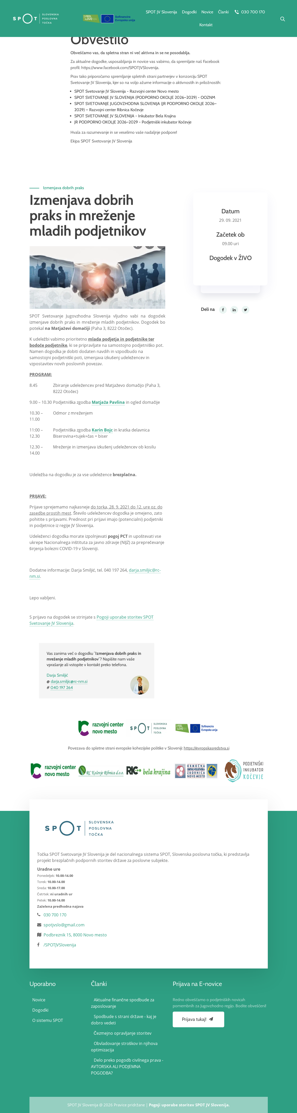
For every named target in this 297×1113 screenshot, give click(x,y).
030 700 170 (249, 11)
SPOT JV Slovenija (161, 11)
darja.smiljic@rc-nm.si (69, 681)
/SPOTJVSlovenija (60, 945)
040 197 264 (61, 687)
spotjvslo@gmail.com (64, 925)
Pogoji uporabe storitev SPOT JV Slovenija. (189, 1104)
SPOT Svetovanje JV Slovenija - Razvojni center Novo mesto (126, 91)
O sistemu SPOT (47, 1020)
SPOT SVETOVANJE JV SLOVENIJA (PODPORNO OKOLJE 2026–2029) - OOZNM (144, 97)
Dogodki (189, 11)
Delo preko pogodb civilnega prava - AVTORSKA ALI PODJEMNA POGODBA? (127, 1066)
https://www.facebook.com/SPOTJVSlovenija (119, 67)
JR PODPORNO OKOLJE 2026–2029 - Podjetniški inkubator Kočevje (132, 122)
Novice (207, 11)
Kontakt (205, 24)
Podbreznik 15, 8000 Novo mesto (75, 935)
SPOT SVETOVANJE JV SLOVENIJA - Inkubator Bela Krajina (125, 115)
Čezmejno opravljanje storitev (123, 1033)
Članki (223, 11)
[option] (101, 728)
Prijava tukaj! (198, 1019)
